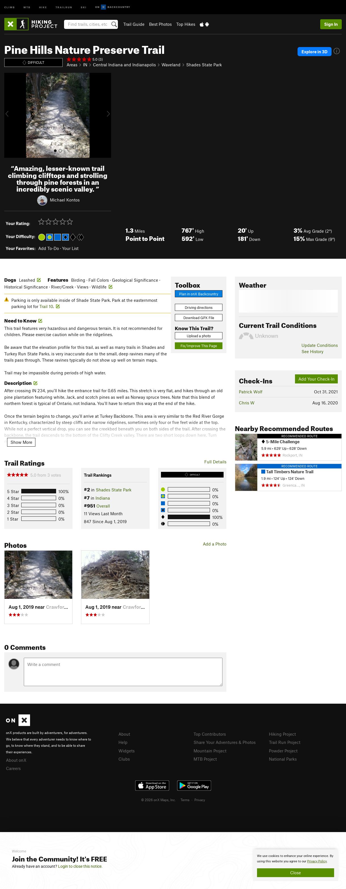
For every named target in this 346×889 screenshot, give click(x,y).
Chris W (246, 402)
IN (85, 64)
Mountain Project (210, 750)
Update (320, 345)
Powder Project (283, 750)
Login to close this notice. (80, 866)
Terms (185, 800)
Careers (13, 768)
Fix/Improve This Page (199, 345)
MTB (27, 7)
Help (123, 742)
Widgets (126, 750)
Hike (43, 7)
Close (295, 872)
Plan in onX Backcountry (198, 294)
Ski (84, 7)
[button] (10, 115)
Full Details (215, 461)
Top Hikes (185, 24)
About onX (16, 760)
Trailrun (64, 7)
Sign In (331, 24)
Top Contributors (210, 734)
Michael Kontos (65, 199)
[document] (295, 865)
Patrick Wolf (250, 391)
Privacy (199, 800)
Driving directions (199, 307)
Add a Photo (214, 543)
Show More (21, 442)
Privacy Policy (317, 861)
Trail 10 (46, 306)
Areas (72, 64)
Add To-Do (48, 248)
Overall (103, 505)
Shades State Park (204, 64)
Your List (70, 248)
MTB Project (205, 758)
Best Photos (160, 24)
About (124, 734)
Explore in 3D (315, 51)
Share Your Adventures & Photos (225, 742)
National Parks (283, 758)
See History (312, 351)
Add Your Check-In (316, 378)
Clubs (124, 758)
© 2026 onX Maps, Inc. (158, 800)
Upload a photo (199, 336)
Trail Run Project (284, 742)
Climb (9, 7)
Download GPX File (198, 317)
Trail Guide (134, 24)
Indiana (102, 497)
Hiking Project (282, 734)
